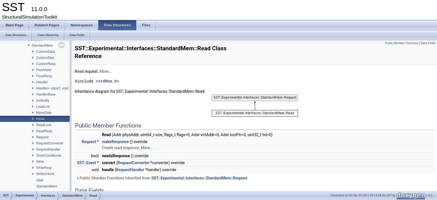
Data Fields (428, 43)
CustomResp (45, 64)
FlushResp (44, 76)
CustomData (45, 52)
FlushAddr (44, 70)
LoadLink (43, 107)
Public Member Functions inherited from (161, 178)
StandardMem (42, 46)
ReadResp (44, 131)
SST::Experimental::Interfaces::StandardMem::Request (199, 178)
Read (40, 119)
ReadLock (43, 125)
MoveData (44, 113)
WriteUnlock (45, 174)
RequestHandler (48, 149)
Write (40, 162)
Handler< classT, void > (53, 88)
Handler (42, 82)
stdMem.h (107, 81)
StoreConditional (48, 156)
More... (106, 71)
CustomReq (45, 58)
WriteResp (44, 168)
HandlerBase (45, 94)
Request (42, 137)
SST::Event (86, 163)
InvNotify (42, 100)
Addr (39, 180)
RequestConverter (49, 143)
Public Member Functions (402, 43)
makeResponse (115, 141)
